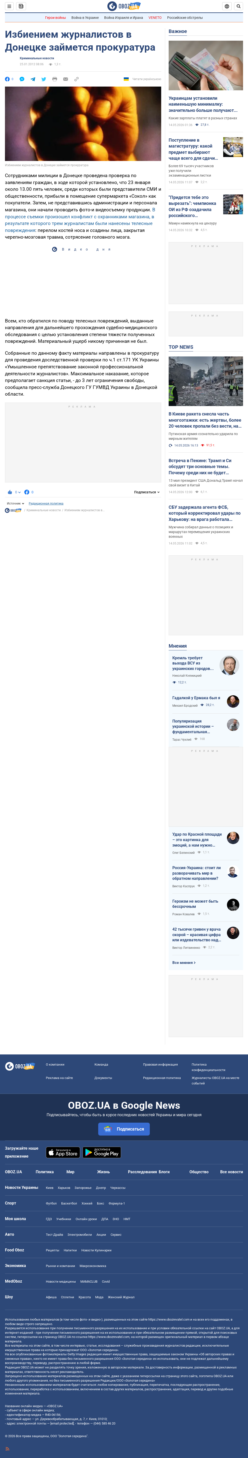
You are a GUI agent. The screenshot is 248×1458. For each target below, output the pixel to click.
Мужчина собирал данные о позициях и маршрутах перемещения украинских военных (201, 532)
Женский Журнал (121, 1297)
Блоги (164, 1172)
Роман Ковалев (183, 914)
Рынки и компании (60, 1266)
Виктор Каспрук (183, 886)
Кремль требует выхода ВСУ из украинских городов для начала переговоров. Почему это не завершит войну (192, 663)
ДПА (104, 1219)
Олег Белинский (183, 853)
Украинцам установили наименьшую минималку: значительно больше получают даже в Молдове (201, 104)
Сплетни (67, 1297)
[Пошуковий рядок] (238, 6)
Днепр (101, 1188)
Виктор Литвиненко (186, 948)
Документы (103, 1078)
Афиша (51, 1297)
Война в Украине (85, 18)
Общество (199, 1172)
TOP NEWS (181, 347)
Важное (178, 31)
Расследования (142, 1172)
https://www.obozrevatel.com (168, 1319)
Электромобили (79, 1234)
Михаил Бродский (185, 705)
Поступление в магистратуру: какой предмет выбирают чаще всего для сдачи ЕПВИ (192, 149)
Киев (49, 1188)
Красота (85, 1297)
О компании (55, 1064)
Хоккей (87, 1203)
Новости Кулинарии (96, 1250)
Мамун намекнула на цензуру (193, 223)
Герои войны (55, 18)
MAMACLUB (88, 1281)
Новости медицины (61, 1281)
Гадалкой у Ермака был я (196, 698)
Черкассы (117, 1188)
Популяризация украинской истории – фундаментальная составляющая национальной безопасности (193, 727)
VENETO (155, 18)
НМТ (127, 1219)
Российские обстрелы (185, 18)
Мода (99, 1297)
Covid (106, 1281)
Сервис (116, 1234)
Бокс (100, 1203)
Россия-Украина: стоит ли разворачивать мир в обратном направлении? (196, 873)
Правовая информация (160, 1064)
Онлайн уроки (86, 1219)
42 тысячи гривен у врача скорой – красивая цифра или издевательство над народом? (196, 935)
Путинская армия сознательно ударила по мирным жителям (203, 436)
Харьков (64, 1188)
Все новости (231, 1172)
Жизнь (103, 1172)
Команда (101, 1064)
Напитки (70, 1250)
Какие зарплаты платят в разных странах (203, 118)
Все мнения (182, 962)
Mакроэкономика (93, 1266)
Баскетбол (69, 1203)
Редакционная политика (46, 503)
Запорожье (83, 1188)
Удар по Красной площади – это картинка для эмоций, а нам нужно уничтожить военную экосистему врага (197, 840)
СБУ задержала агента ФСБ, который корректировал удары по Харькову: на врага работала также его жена (205, 513)
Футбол (51, 1203)
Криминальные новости (37, 58)
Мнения (178, 646)
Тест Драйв (54, 1234)
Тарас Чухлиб (181, 739)
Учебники (63, 1219)
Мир (70, 1172)
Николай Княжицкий (187, 675)
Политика (45, 1172)
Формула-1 (117, 1203)
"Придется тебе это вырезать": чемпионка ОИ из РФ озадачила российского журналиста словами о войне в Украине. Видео (193, 207)
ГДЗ (49, 1219)
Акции (101, 1234)
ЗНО (116, 1219)
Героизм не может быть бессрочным (195, 904)
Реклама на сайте (59, 1078)
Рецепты (52, 1250)
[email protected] (62, 1423)
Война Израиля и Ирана (123, 18)
